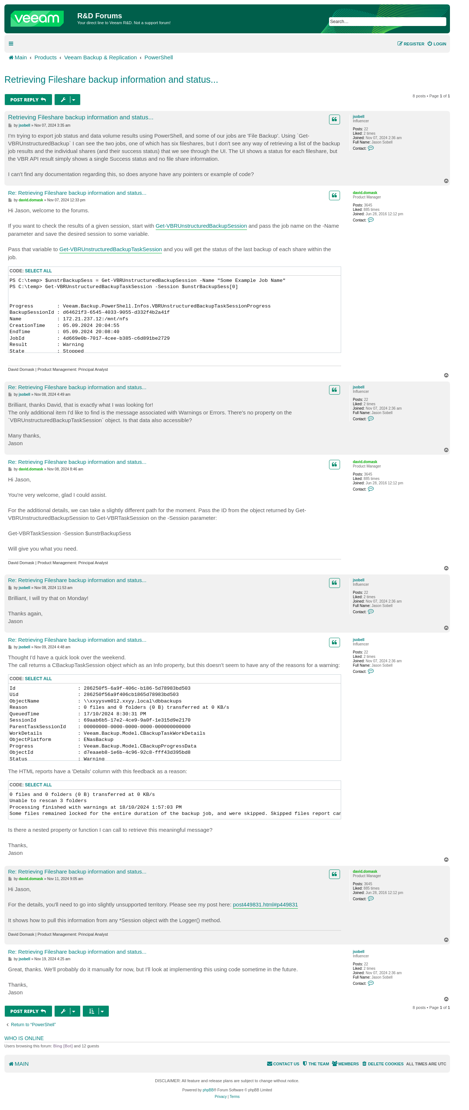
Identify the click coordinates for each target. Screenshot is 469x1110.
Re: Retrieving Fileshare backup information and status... (77, 193)
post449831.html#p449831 (265, 904)
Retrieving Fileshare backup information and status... (111, 79)
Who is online (24, 1038)
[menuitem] (436, 44)
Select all (38, 270)
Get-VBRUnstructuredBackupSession (201, 226)
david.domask (365, 193)
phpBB (208, 1090)
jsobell (359, 117)
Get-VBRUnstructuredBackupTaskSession (110, 249)
